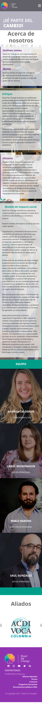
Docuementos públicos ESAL (25, 687)
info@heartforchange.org (15, 674)
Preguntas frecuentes (28, 684)
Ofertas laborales (29, 676)
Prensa (34, 679)
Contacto (33, 682)
